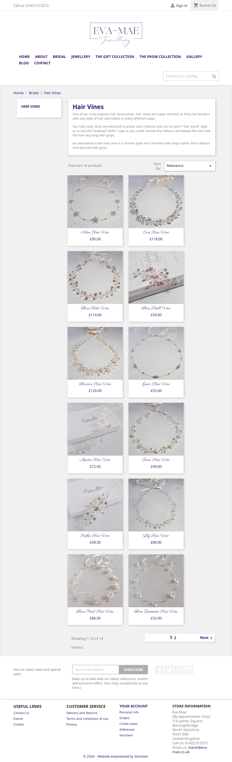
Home (24, 56)
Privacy (71, 724)
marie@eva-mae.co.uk (190, 749)
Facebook (159, 669)
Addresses (127, 729)
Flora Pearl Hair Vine (95, 611)
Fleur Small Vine (156, 308)
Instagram (188, 669)
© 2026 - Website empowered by (108, 756)
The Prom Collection (160, 56)
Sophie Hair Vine (95, 536)
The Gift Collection (115, 56)
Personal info (129, 712)
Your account (133, 706)
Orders (124, 718)
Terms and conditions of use (87, 718)
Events (18, 718)
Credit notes (128, 724)
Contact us (21, 713)
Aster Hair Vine (95, 232)
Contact (42, 63)
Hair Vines (30, 106)
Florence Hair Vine (95, 384)
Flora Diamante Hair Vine (156, 611)
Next (207, 638)
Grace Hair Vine (156, 384)
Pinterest (179, 669)
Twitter (169, 669)
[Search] (191, 76)
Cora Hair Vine (156, 232)
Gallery (194, 56)
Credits (18, 724)
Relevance (190, 166)
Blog (24, 63)
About (41, 56)
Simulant (141, 756)
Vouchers (126, 735)
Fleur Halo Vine (95, 308)
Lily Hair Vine (156, 536)
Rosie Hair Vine (156, 460)
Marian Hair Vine (95, 460)
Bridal (59, 56)
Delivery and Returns (82, 713)
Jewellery (80, 56)
